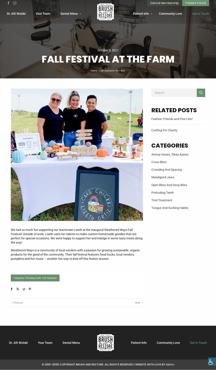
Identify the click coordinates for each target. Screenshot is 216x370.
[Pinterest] (30, 289)
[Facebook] (12, 289)
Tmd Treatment (49, 278)
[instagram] (14, 3)
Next (137, 302)
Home (94, 70)
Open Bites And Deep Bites (169, 185)
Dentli (170, 365)
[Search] (174, 93)
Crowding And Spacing (166, 169)
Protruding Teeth (33, 278)
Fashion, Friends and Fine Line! (172, 119)
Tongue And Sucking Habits (169, 208)
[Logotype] (105, 11)
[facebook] (8, 3)
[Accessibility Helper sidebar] (212, 366)
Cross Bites (159, 162)
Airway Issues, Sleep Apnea (169, 154)
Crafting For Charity (164, 130)
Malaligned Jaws (162, 177)
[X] (18, 289)
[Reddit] (24, 289)
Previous (19, 302)
